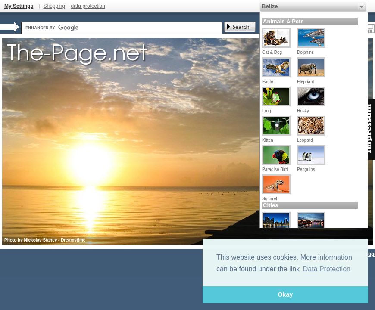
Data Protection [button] (326, 269)
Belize (270, 6)
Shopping (54, 6)
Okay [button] (285, 294)
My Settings (18, 6)
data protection (88, 6)
